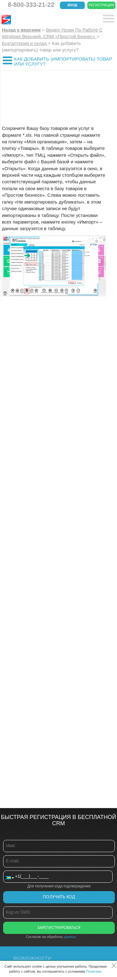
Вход (72, 5)
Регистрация (101, 5)
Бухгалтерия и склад (25, 43)
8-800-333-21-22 (31, 4)
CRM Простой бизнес (47, 20)
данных (70, 937)
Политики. (94, 971)
